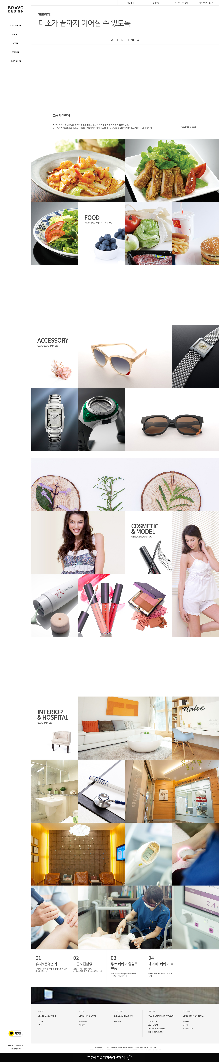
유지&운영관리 (153, 1021)
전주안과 (117, 1049)
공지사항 (156, 3)
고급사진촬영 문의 (188, 127)
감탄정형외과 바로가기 (139, 1049)
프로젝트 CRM (188, 1028)
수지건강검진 (125, 1049)
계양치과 (157, 1049)
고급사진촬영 (153, 1025)
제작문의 (186, 1021)
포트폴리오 (117, 1021)
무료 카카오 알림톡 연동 (156, 1028)
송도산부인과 (101, 1049)
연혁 (39, 1025)
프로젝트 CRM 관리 (181, 3)
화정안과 (110, 1049)
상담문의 (130, 3)
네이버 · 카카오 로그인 (156, 1032)
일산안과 (93, 1049)
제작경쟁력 (83, 1021)
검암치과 (150, 1049)
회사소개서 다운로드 (206, 3)
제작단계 (82, 1025)
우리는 (40, 1021)
